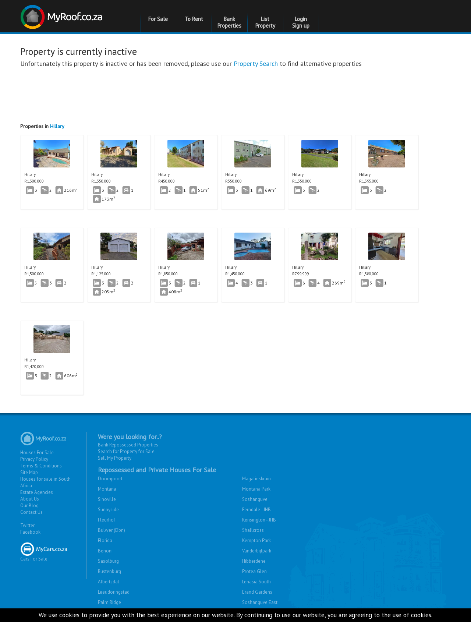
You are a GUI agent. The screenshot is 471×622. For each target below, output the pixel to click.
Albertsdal (108, 582)
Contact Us (31, 512)
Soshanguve (255, 499)
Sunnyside (108, 509)
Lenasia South (256, 582)
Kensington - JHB (259, 520)
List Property (265, 22)
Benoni (105, 551)
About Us (29, 499)
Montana (107, 489)
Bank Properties (229, 22)
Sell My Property (114, 458)
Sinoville (107, 499)
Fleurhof (106, 520)
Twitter (27, 525)
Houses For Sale (37, 452)
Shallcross (253, 530)
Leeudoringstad (114, 592)
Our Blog (29, 505)
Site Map (29, 472)
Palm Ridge (109, 602)
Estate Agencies (36, 492)
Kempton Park (256, 540)
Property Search (256, 63)
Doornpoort (110, 479)
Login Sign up (300, 22)
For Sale (158, 18)
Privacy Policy (34, 459)
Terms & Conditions (41, 466)
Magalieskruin (256, 479)
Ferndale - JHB (256, 509)
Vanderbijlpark (256, 551)
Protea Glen (254, 571)
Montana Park (256, 489)
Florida (105, 540)
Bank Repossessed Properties (128, 445)
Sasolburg (108, 561)
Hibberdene (254, 561)
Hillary (57, 126)
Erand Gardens (257, 592)
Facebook (30, 532)
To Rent (194, 18)
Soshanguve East (259, 602)
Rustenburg (109, 571)
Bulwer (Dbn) (111, 530)
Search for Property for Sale (126, 451)
